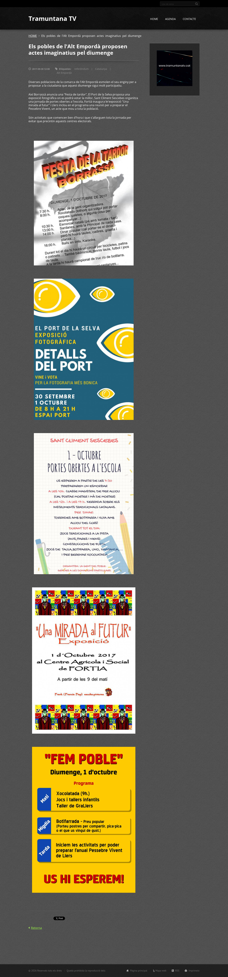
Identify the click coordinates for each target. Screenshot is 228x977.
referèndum (81, 69)
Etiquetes (65, 69)
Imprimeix (194, 970)
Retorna (36, 928)
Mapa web (161, 970)
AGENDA (170, 19)
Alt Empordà (64, 73)
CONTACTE (189, 19)
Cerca (196, 4)
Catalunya (101, 69)
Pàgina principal (138, 970)
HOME (154, 19)
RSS (177, 970)
